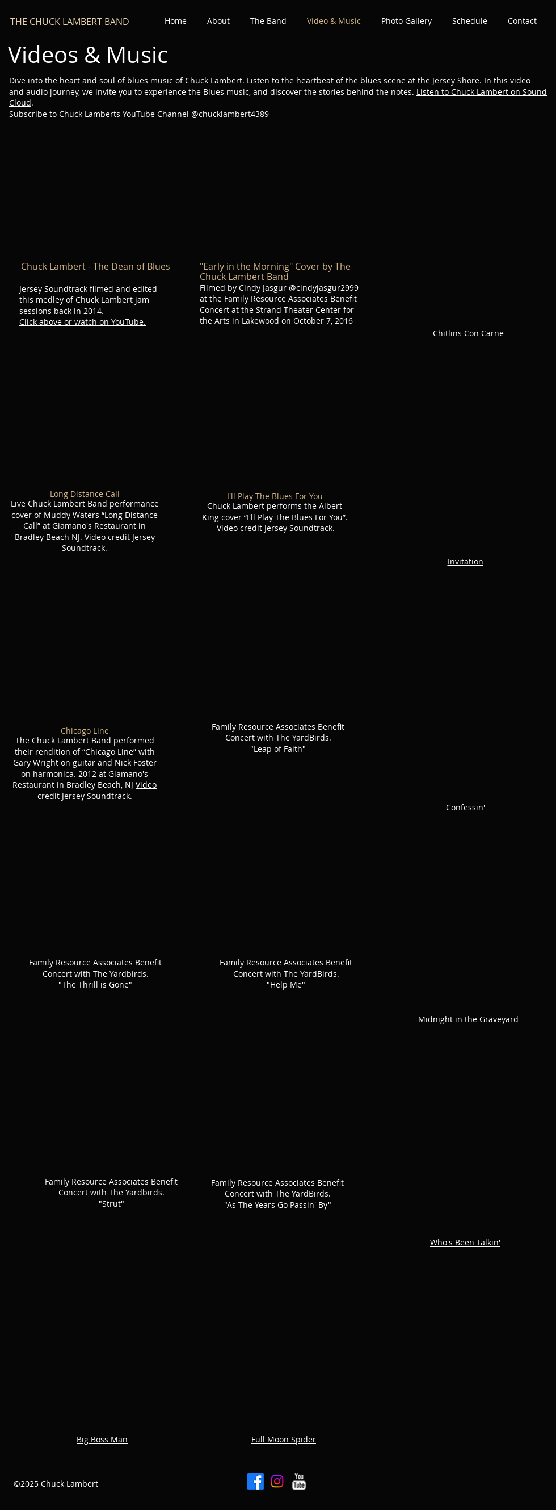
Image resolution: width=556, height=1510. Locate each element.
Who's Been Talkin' (465, 1242)
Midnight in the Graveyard (468, 1019)
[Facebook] (255, 1481)
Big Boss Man (102, 1439)
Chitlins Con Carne (468, 333)
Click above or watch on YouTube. (82, 321)
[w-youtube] (298, 1481)
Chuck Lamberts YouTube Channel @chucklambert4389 (165, 113)
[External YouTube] (92, 195)
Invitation (465, 561)
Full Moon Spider (283, 1439)
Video (95, 537)
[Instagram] (277, 1481)
